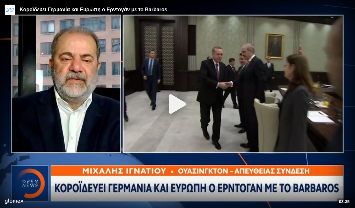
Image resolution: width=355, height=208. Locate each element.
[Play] (177, 104)
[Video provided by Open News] (10, 10)
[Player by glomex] (14, 201)
